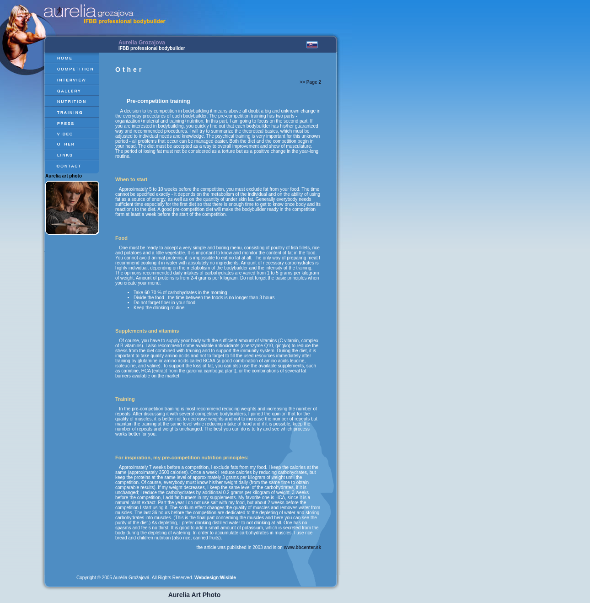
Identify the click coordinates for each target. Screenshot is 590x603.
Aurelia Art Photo (194, 594)
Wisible (228, 577)
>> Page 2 (310, 82)
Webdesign (206, 577)
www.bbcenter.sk (302, 547)
